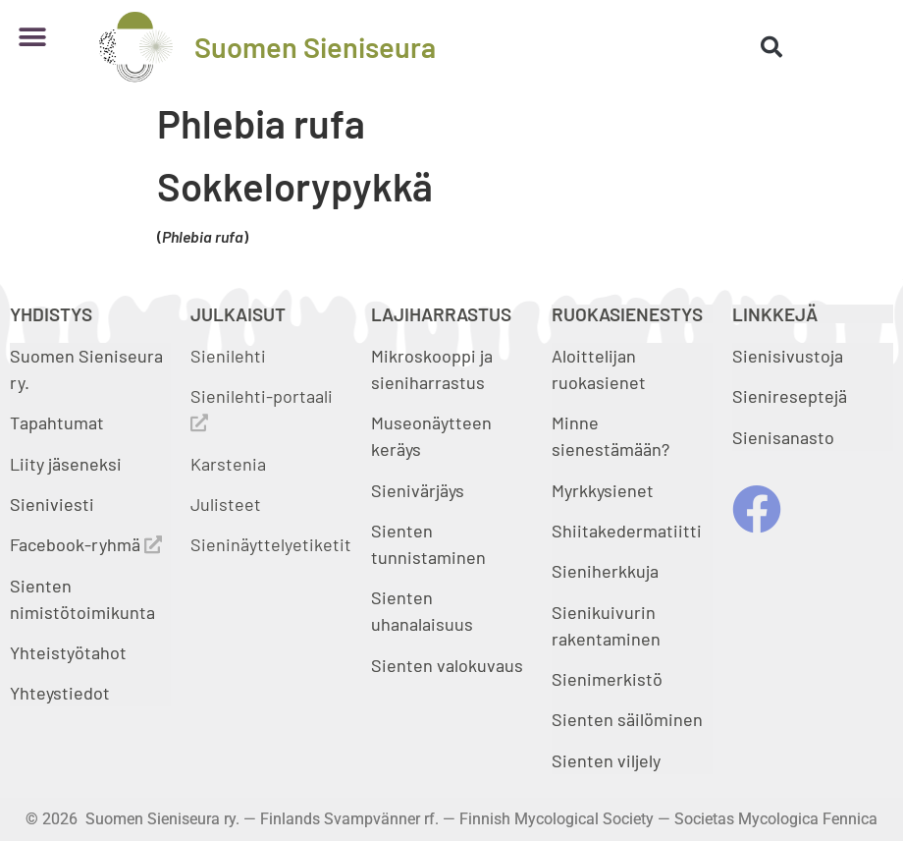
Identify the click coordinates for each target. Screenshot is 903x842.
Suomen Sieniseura (315, 46)
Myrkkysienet (603, 490)
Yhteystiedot (60, 692)
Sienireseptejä (789, 396)
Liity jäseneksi (66, 464)
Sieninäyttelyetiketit (270, 544)
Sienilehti (228, 355)
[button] (32, 37)
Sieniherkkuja (605, 571)
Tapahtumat (57, 422)
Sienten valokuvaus (447, 665)
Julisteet (225, 504)
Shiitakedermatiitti (627, 530)
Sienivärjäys (417, 490)
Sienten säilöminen (627, 719)
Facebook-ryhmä (86, 544)
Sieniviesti (54, 504)
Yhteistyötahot (68, 652)
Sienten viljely (606, 760)
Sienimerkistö (607, 679)
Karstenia (228, 464)
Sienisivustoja (787, 355)
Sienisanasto (783, 437)
